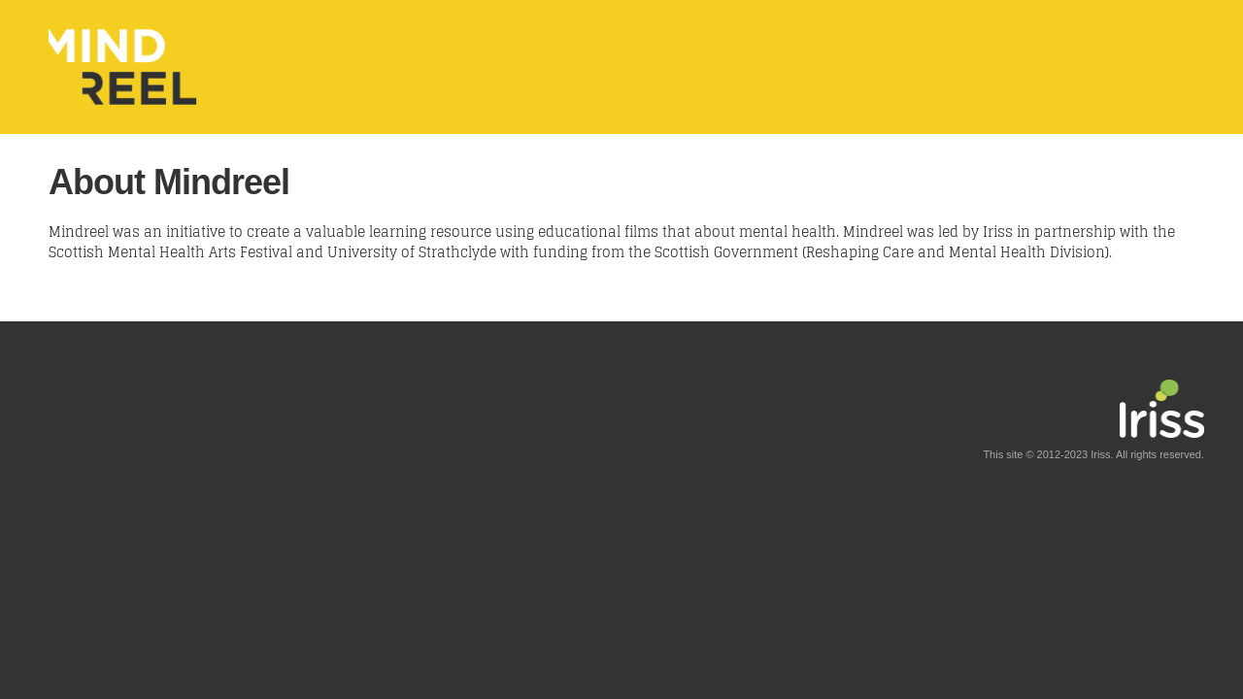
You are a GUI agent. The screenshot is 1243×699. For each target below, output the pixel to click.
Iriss (1100, 454)
